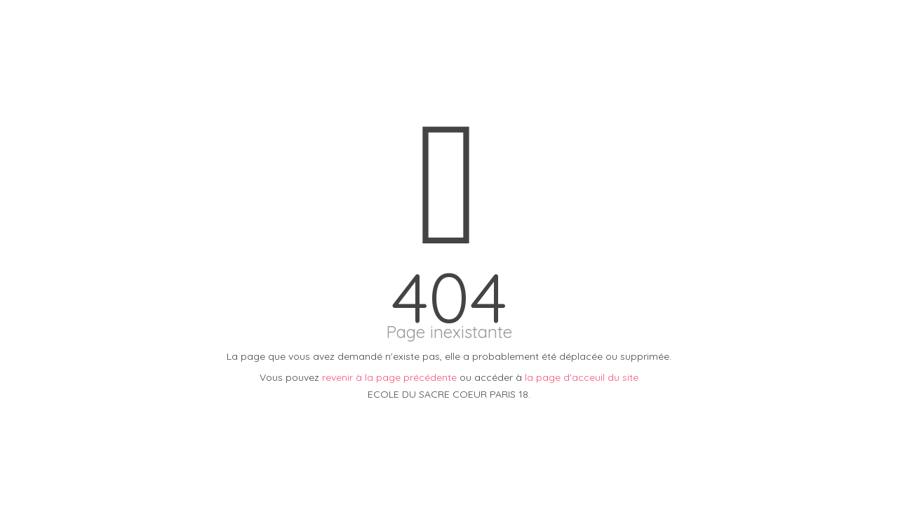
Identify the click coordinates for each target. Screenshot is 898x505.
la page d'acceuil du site (581, 377)
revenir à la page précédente (389, 377)
